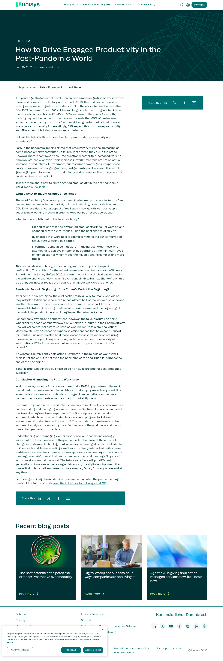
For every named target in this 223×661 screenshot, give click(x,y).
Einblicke (21, 614)
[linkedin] (39, 498)
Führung (20, 620)
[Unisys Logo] (28, 4)
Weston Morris (49, 67)
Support (86, 620)
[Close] (102, 629)
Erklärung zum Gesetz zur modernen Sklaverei (109, 626)
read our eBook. (34, 187)
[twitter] (49, 498)
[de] (188, 4)
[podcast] (205, 626)
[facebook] (58, 498)
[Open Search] (182, 4)
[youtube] (171, 626)
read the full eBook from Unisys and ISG (79, 483)
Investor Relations (92, 614)
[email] (68, 498)
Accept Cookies (93, 650)
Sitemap (162, 648)
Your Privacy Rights (20, 650)
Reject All (71, 650)
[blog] (196, 626)
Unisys (20, 87)
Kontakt (177, 648)
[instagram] (188, 626)
